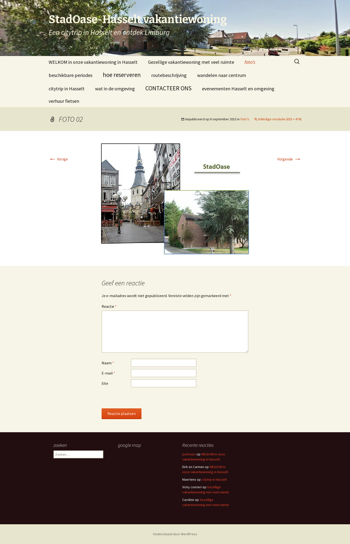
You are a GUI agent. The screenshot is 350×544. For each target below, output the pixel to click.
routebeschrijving (169, 75)
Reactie (109, 306)
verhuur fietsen (64, 101)
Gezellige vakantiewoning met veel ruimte (191, 62)
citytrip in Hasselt (67, 88)
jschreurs (189, 454)
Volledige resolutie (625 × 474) (279, 119)
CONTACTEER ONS (168, 88)
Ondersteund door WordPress (175, 534)
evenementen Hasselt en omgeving (238, 88)
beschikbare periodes (70, 75)
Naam (108, 362)
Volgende (289, 159)
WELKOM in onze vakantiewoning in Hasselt (93, 62)
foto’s (250, 62)
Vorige (58, 159)
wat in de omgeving (115, 88)
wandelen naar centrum (221, 75)
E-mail (108, 373)
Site (105, 383)
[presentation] (138, 398)
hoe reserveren (122, 75)
